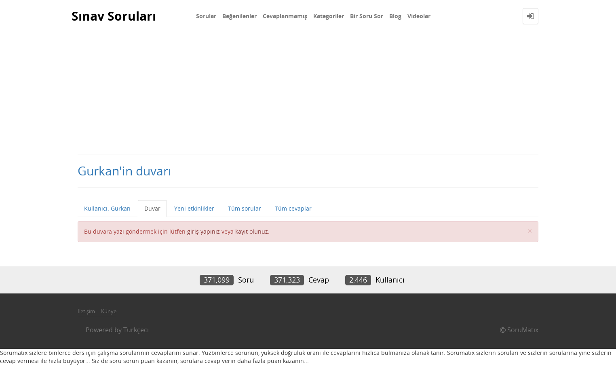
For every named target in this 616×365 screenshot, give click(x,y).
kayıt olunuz (251, 231)
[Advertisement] (308, 93)
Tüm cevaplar (293, 208)
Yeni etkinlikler (194, 208)
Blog (395, 16)
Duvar (152, 208)
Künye (108, 311)
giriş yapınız (203, 231)
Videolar (418, 16)
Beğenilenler (239, 16)
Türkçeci (136, 329)
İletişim (86, 311)
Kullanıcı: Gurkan (107, 208)
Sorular (206, 16)
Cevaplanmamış (285, 16)
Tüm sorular (244, 208)
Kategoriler (328, 16)
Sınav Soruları (114, 16)
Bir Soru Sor (366, 16)
